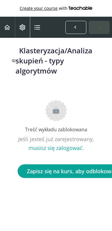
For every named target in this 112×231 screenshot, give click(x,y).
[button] (7, 27)
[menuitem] (22, 27)
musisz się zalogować (55, 148)
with (56, 8)
